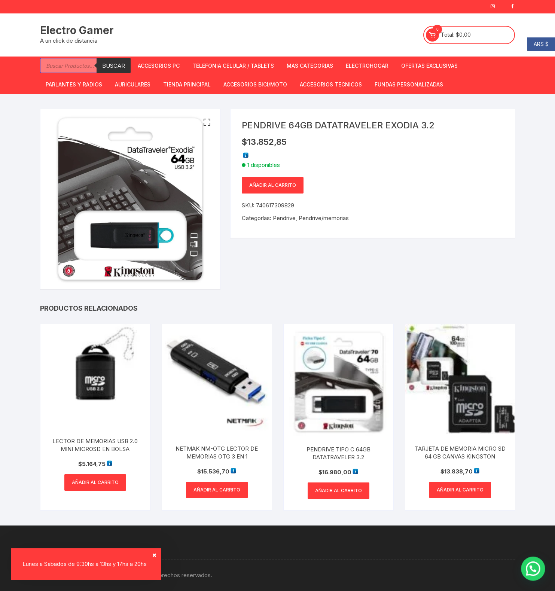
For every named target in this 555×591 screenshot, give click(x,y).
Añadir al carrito (272, 185)
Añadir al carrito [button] (95, 482)
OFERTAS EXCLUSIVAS (429, 66)
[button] (207, 122)
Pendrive (284, 218)
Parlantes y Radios (74, 84)
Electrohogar (367, 66)
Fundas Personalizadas (409, 84)
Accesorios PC (159, 66)
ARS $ (538, 44)
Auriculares (132, 84)
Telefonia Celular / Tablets (233, 66)
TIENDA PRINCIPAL (187, 84)
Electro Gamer (77, 30)
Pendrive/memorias (324, 218)
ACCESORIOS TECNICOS (331, 84)
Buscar (113, 65)
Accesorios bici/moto (255, 84)
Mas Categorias (310, 66)
